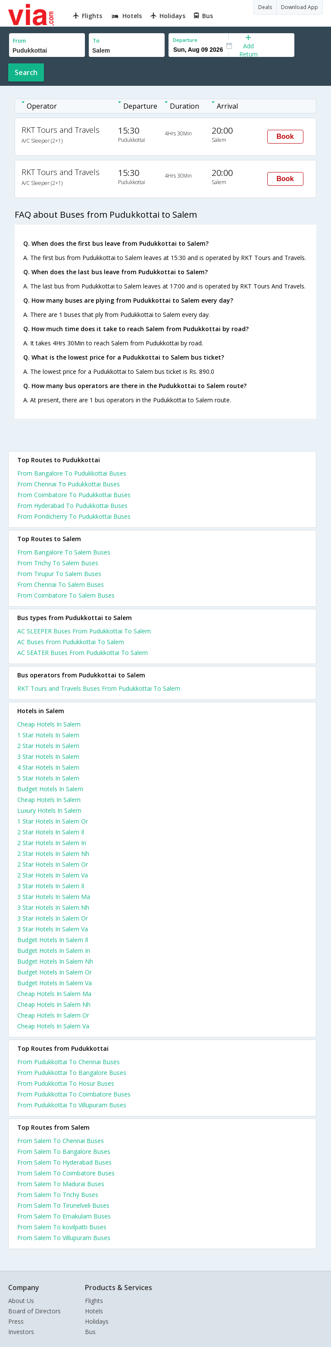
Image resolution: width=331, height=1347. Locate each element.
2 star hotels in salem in (51, 843)
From (19, 40)
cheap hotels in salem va (53, 1026)
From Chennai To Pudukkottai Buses (68, 484)
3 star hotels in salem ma (53, 897)
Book (285, 136)
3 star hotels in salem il (50, 886)
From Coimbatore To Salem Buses (66, 595)
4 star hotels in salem (48, 767)
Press (16, 1321)
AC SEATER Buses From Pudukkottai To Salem (82, 652)
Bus (90, 1332)
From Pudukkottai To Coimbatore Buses (74, 1094)
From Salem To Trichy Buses (57, 1194)
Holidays (97, 1321)
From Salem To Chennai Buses (60, 1141)
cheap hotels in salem (49, 724)
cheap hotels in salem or (53, 1015)
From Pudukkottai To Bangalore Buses (71, 1072)
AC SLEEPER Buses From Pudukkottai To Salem (84, 631)
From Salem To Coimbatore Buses (66, 1173)
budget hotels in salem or (54, 972)
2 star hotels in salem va (52, 875)
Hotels (94, 1311)
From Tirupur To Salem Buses (59, 574)
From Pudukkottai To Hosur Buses (65, 1083)
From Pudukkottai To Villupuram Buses (71, 1105)
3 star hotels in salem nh (53, 907)
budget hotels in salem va (54, 983)
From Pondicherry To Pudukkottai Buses (74, 516)
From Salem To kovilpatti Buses (61, 1227)
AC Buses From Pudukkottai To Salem (70, 642)
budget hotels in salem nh (55, 961)
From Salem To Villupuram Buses (63, 1238)
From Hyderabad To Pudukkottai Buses (72, 505)
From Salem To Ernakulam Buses (64, 1216)
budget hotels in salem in (53, 950)
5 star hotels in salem (48, 778)
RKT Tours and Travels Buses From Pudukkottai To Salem (98, 688)
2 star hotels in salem (48, 746)
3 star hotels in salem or (52, 918)
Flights (94, 1301)
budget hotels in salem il (52, 940)
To (96, 40)
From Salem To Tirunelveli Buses (63, 1205)
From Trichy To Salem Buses (57, 563)
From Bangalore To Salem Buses (63, 552)
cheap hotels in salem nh (54, 1004)
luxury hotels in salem (49, 810)
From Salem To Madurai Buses (60, 1184)
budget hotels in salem (50, 789)
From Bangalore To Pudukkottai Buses (71, 473)
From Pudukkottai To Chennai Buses (68, 1062)
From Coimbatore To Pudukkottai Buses (74, 495)
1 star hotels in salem (48, 735)
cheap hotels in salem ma (54, 994)
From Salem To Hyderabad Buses (64, 1162)
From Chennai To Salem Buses (60, 584)
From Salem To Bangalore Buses (63, 1151)
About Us (21, 1301)
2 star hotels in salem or (52, 864)
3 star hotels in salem (48, 756)
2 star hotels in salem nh (53, 853)
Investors (21, 1332)
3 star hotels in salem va (52, 929)
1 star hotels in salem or (52, 821)
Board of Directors (34, 1311)
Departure (185, 40)
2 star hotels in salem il (50, 832)
